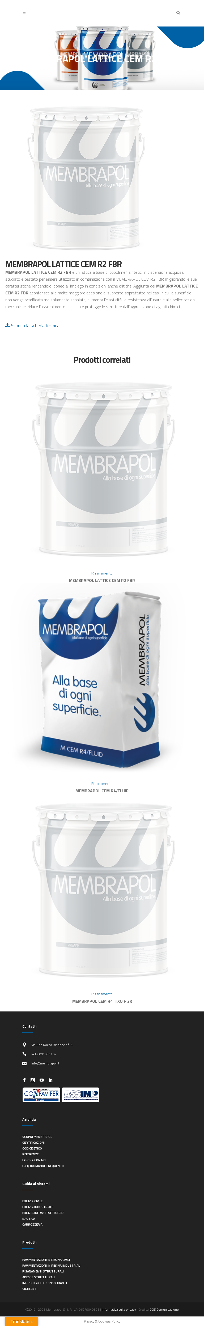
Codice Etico (32, 1148)
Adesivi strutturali (38, 1277)
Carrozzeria (32, 1224)
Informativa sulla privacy (119, 1309)
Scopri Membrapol (37, 1136)
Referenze (30, 1154)
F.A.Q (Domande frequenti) (43, 1165)
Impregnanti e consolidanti (44, 1282)
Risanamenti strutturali (43, 1271)
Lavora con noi (34, 1160)
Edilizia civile (32, 1201)
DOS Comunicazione (164, 1309)
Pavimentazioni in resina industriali (51, 1265)
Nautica (28, 1218)
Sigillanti (29, 1288)
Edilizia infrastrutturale (43, 1212)
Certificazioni (33, 1142)
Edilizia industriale (37, 1206)
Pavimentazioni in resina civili (46, 1259)
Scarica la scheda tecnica (32, 325)
